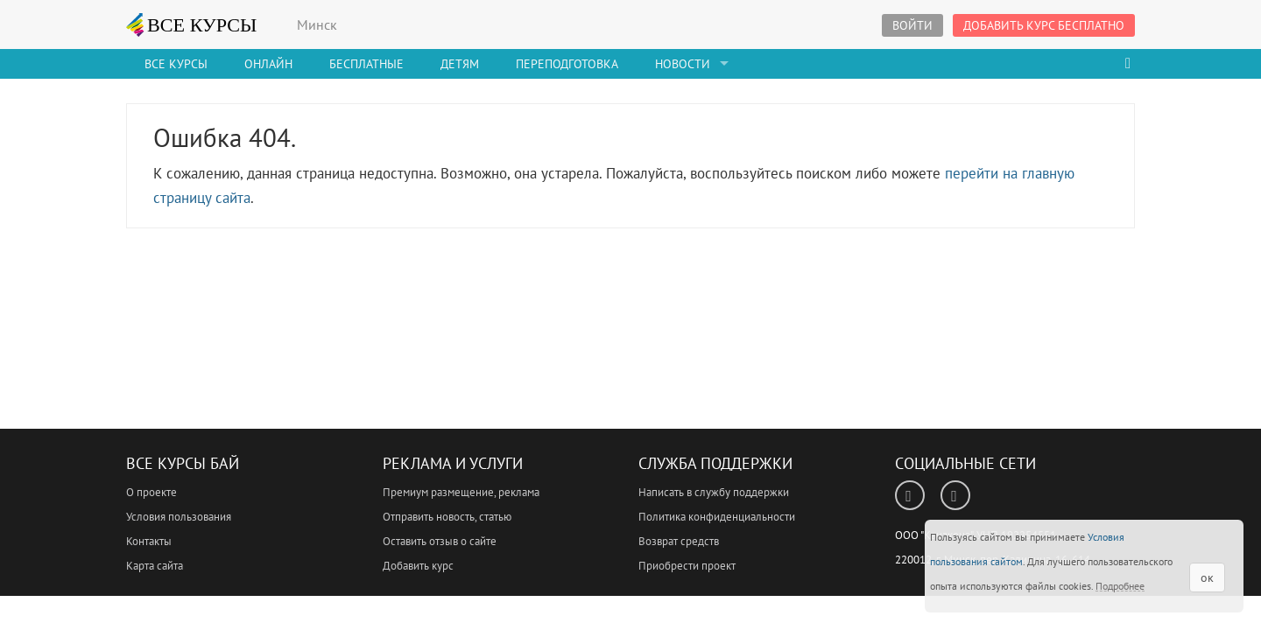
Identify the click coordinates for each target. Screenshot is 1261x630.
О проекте (151, 492)
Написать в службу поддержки (713, 492)
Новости (682, 64)
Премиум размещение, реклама (461, 492)
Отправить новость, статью (447, 516)
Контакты (149, 541)
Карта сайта (154, 565)
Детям (459, 64)
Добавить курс (418, 565)
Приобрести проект (687, 565)
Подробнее (1120, 585)
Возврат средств (678, 541)
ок (1207, 577)
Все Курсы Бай (182, 463)
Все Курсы (176, 64)
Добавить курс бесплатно (1043, 25)
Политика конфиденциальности (716, 516)
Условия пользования (178, 516)
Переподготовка (567, 64)
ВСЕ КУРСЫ (191, 24)
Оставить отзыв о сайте (440, 541)
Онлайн (268, 64)
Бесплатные (366, 64)
